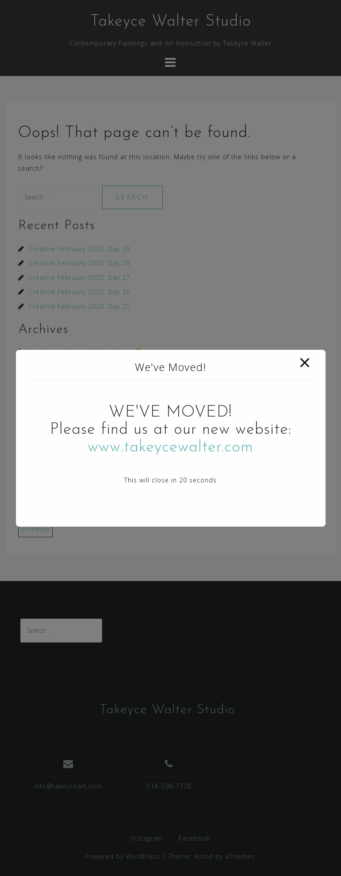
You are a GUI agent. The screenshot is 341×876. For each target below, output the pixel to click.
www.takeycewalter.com (170, 447)
